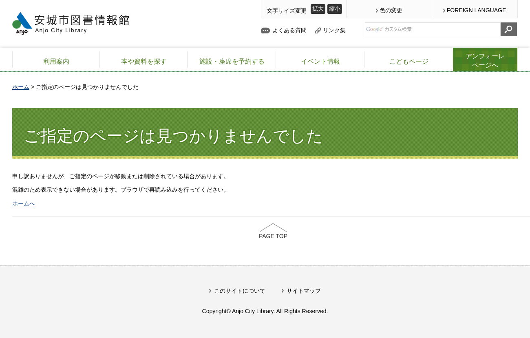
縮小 (334, 8)
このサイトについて (239, 290)
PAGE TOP (273, 236)
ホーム (20, 87)
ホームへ (23, 203)
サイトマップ (304, 290)
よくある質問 (289, 30)
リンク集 (334, 30)
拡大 (318, 8)
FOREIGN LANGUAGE (476, 10)
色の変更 (391, 10)
